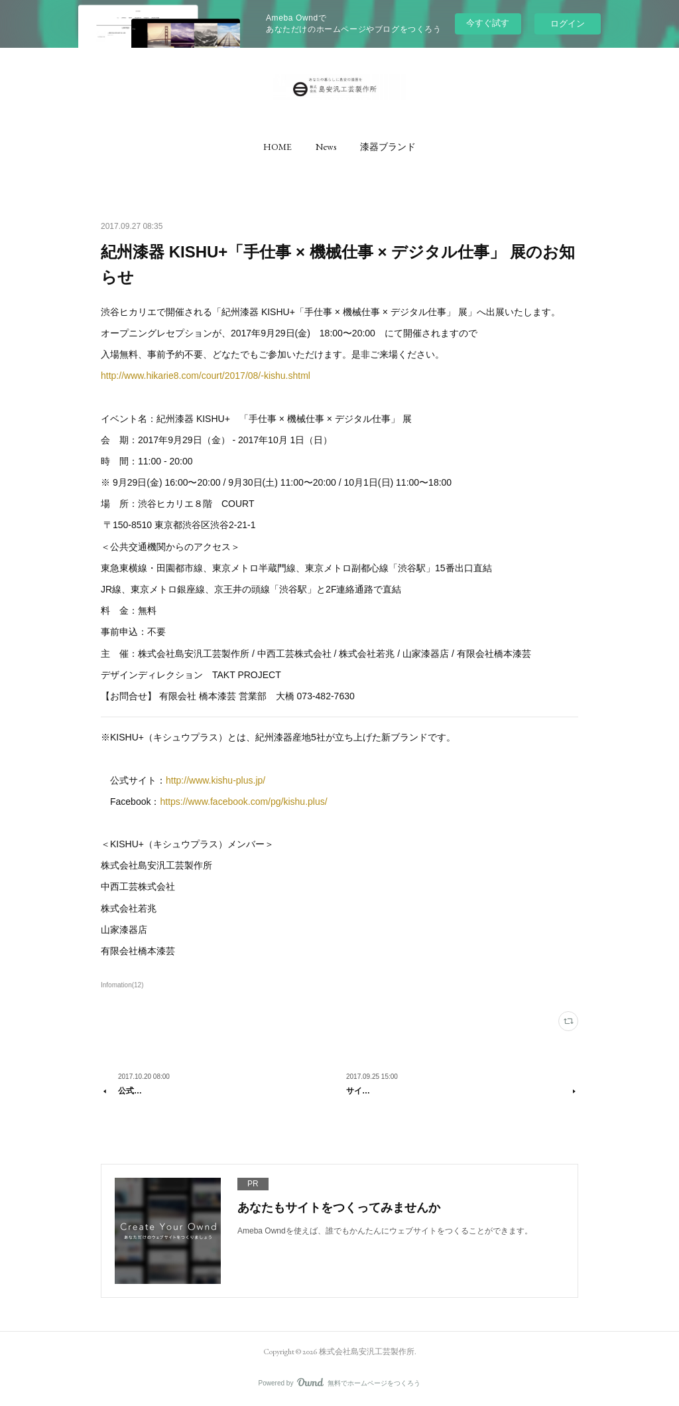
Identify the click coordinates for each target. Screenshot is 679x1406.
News (326, 147)
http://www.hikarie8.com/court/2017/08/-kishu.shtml (205, 375)
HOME (277, 147)
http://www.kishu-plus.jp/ (215, 780)
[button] (277, 147)
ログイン (567, 24)
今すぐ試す (487, 23)
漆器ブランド (388, 147)
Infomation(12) (122, 985)
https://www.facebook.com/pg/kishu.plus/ (243, 801)
